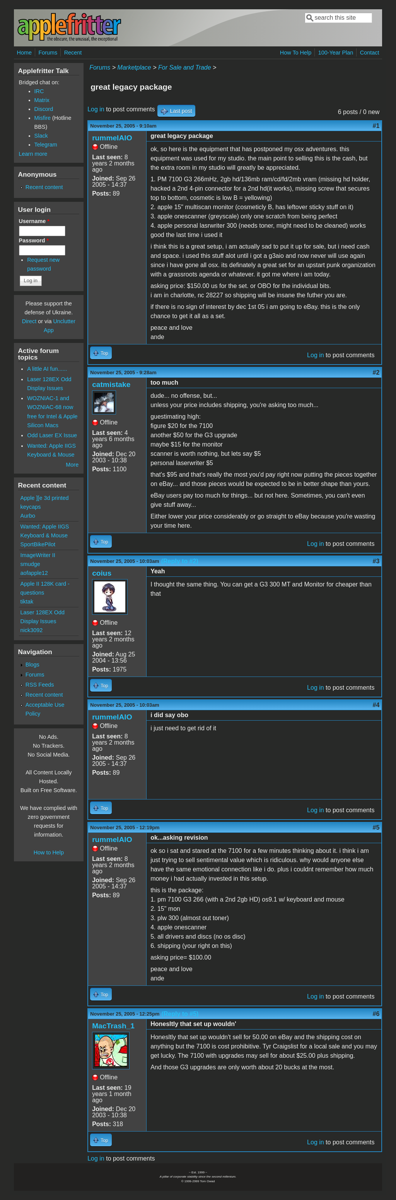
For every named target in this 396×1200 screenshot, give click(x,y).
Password (34, 240)
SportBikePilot (37, 544)
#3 (376, 561)
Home (24, 52)
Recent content (44, 187)
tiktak (27, 601)
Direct (29, 321)
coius (101, 573)
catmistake (111, 384)
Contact (369, 52)
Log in (95, 109)
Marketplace (134, 67)
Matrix (42, 100)
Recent (73, 52)
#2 (376, 372)
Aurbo (27, 516)
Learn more (33, 154)
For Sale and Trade (184, 67)
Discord (43, 109)
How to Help (49, 852)
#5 (376, 827)
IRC (39, 91)
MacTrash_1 (113, 1026)
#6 (376, 1014)
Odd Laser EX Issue (52, 435)
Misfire (42, 118)
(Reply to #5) (179, 1014)
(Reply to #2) (179, 561)
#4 (376, 705)
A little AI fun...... (47, 369)
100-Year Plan (335, 52)
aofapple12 (34, 573)
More (72, 465)
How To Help (295, 52)
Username (34, 221)
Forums (47, 52)
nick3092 (31, 630)
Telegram (45, 144)
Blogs (32, 664)
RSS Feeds (40, 685)
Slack (41, 136)
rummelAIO (112, 138)
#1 (376, 126)
